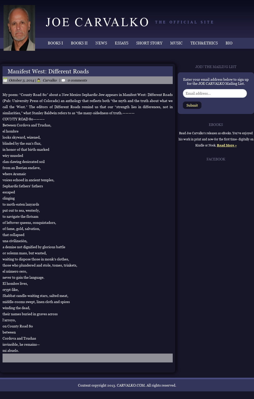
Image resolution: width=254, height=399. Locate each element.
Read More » (227, 145)
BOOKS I (55, 43)
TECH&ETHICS (204, 43)
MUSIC (176, 43)
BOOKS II (79, 43)
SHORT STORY (149, 43)
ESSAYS (121, 43)
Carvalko (50, 80)
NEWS (101, 43)
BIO (229, 43)
